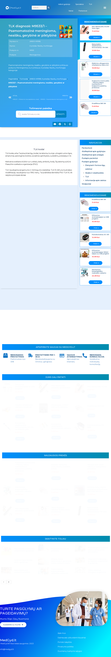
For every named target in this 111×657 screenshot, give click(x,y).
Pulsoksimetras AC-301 (100, 234)
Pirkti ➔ (94, 208)
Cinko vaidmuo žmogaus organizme (97, 572)
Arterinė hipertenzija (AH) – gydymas (23, 561)
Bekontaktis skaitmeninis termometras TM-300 (100, 45)
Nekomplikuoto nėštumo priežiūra (22, 572)
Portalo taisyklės (65, 642)
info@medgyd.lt (7, 649)
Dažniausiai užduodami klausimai (72, 638)
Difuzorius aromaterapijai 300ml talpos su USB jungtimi (100, 252)
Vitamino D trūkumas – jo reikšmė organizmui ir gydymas (98, 562)
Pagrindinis (13, 79)
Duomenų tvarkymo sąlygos (70, 651)
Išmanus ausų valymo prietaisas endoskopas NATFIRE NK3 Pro (97, 490)
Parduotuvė (83, 11)
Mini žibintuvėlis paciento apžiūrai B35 (60, 388)
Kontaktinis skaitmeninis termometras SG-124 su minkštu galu (24, 427)
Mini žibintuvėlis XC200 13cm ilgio (100, 27)
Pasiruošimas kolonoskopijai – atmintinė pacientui (59, 572)
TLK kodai (24, 79)
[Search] (49, 8)
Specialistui (80, 4)
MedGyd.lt (8, 640)
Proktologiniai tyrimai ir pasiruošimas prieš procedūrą (98, 550)
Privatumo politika (65, 647)
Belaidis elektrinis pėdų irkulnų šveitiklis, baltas (61, 468)
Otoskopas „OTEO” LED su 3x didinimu (60, 407)
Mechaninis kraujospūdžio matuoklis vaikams (99, 271)
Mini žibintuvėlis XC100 (97, 388)
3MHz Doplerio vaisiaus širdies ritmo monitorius (60, 511)
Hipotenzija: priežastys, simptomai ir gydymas (24, 550)
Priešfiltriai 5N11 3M (99, 103)
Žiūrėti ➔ (96, 37)
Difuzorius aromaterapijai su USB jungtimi (100, 216)
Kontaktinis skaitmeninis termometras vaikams (61, 427)
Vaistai (70, 11)
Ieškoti (60, 114)
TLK (90, 4)
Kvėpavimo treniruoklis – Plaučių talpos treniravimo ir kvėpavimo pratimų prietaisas (100, 84)
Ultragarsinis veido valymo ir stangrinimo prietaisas (96, 468)
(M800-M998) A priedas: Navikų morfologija (48, 79)
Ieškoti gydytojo (64, 4)
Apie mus (62, 633)
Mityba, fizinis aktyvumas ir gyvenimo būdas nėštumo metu (61, 562)
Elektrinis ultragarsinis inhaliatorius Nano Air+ (100, 64)
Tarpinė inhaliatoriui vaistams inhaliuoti (24, 407)
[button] (105, 8)
